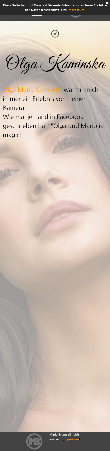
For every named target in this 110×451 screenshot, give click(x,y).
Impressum (76, 10)
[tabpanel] (55, 64)
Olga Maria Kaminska (32, 90)
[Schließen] (107, 3)
